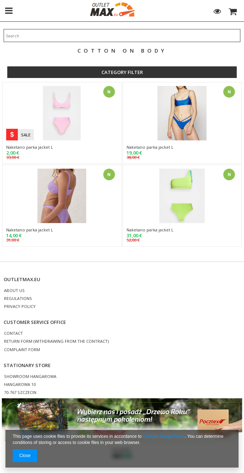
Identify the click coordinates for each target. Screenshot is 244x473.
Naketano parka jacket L (29, 147)
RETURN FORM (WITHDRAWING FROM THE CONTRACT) (56, 341)
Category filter (122, 72)
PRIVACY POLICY (20, 306)
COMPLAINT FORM (22, 349)
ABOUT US (14, 290)
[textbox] (122, 35)
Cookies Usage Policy (164, 436)
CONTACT (13, 333)
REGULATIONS (18, 298)
